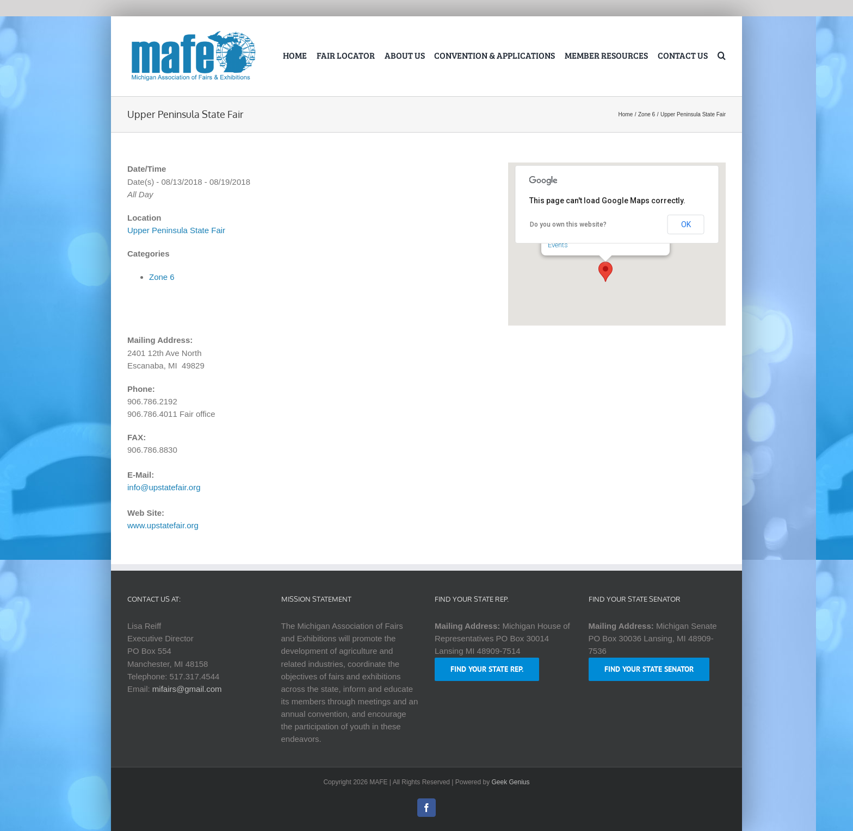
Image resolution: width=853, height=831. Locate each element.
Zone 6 (162, 277)
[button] (722, 56)
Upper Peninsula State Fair (176, 230)
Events (558, 245)
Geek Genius (511, 782)
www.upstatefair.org (163, 525)
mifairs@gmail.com (187, 688)
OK (686, 224)
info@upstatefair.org (163, 487)
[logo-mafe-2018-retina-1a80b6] (193, 33)
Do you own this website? (568, 224)
